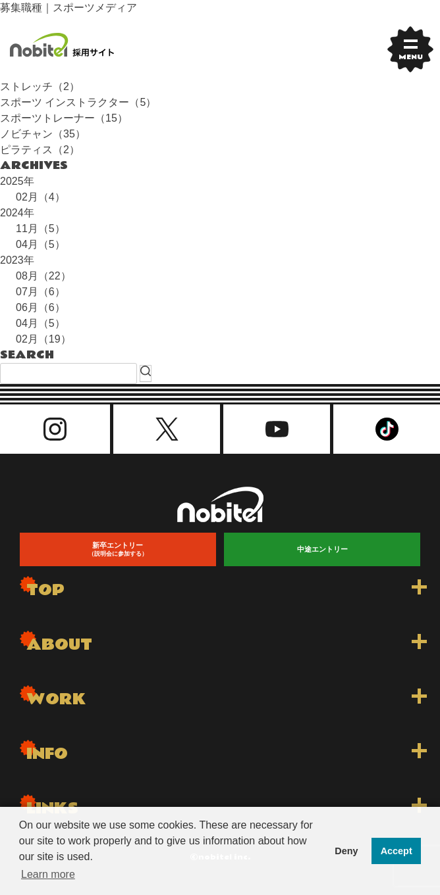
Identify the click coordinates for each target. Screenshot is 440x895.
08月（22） (43, 275)
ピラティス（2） (40, 149)
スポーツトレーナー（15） (64, 118)
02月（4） (40, 197)
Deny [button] (346, 851)
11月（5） (40, 228)
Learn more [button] (48, 874)
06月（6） (40, 307)
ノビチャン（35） (43, 133)
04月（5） (40, 244)
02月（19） (43, 339)
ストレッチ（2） (40, 86)
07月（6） (40, 291)
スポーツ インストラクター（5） (78, 102)
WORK (56, 699)
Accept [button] (396, 851)
